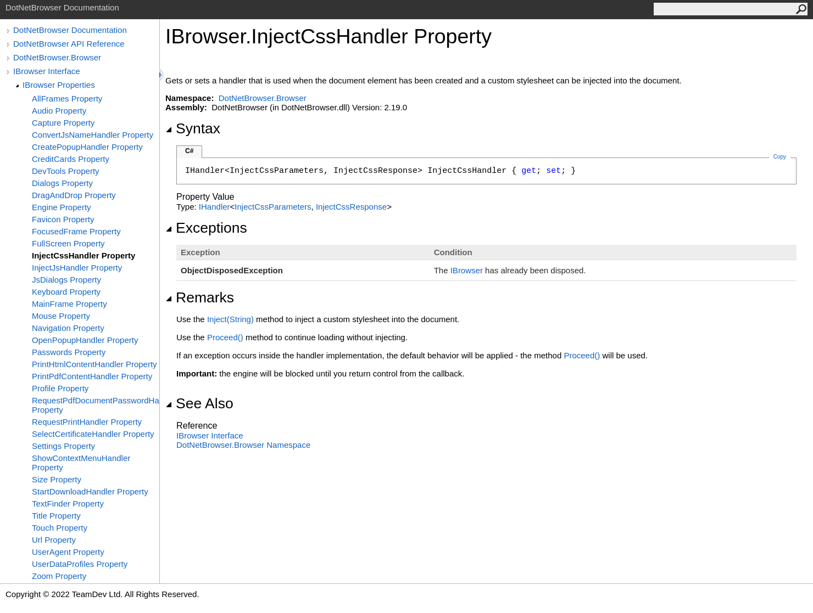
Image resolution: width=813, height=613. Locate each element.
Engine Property (61, 207)
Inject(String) (230, 319)
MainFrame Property (69, 303)
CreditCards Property (70, 159)
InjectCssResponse (351, 206)
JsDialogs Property (66, 279)
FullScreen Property (68, 243)
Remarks (199, 297)
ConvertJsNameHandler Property (92, 134)
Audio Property (59, 110)
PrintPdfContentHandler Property (92, 376)
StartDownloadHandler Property (90, 491)
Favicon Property (63, 219)
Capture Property (63, 122)
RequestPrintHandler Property (87, 421)
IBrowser (466, 270)
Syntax (192, 128)
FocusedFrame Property (76, 231)
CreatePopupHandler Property (87, 146)
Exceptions (206, 228)
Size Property (56, 479)
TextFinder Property (68, 503)
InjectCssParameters (273, 206)
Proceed (225, 337)
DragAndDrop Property (74, 195)
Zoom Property (59, 576)
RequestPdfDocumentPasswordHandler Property (95, 405)
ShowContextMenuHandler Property (81, 462)
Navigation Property (68, 328)
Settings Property (63, 446)
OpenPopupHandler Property (85, 340)
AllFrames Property (67, 98)
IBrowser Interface (46, 71)
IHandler (214, 206)
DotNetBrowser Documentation (70, 30)
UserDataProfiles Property (79, 564)
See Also (199, 403)
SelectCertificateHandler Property (93, 433)
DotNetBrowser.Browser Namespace (243, 444)
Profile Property (60, 388)
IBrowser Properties (59, 84)
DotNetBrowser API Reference (69, 43)
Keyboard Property (66, 291)
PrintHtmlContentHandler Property (94, 364)
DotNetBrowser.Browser (57, 57)
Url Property (54, 539)
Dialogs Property (62, 183)
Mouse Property (61, 315)
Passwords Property (68, 352)
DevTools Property (65, 171)
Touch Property (59, 527)
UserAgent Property (68, 551)
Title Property (56, 515)
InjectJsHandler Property (77, 267)
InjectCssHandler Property (83, 255)
